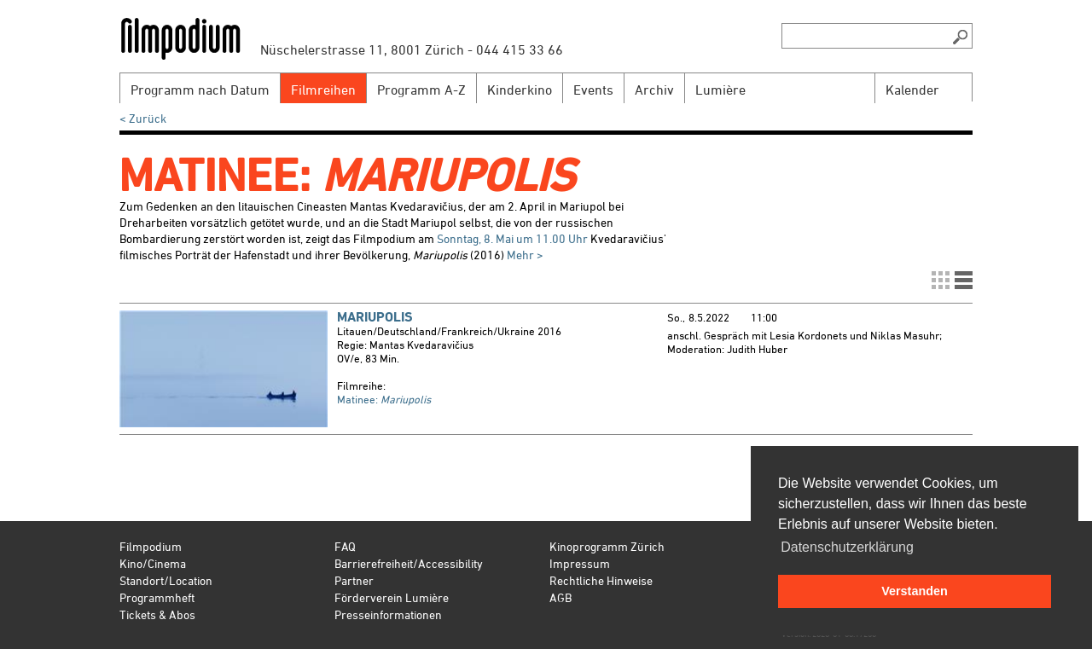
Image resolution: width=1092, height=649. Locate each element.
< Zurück (142, 118)
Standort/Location (165, 580)
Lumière (720, 89)
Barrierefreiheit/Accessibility (408, 563)
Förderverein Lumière (391, 597)
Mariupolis (375, 317)
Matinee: (384, 399)
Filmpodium (150, 546)
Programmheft (157, 597)
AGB (560, 597)
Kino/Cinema (152, 563)
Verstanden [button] (914, 591)
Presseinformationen (388, 614)
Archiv (654, 89)
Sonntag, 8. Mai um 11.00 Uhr (512, 238)
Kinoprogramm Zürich (607, 546)
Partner (354, 580)
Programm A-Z (421, 89)
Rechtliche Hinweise (601, 580)
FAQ (345, 546)
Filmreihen (323, 89)
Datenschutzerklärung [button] (847, 547)
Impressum (579, 563)
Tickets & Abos (157, 614)
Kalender (912, 89)
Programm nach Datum (200, 89)
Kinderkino (519, 89)
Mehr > (525, 254)
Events (593, 89)
